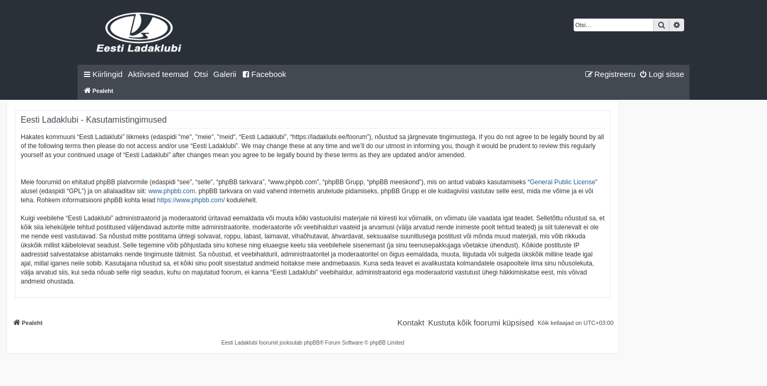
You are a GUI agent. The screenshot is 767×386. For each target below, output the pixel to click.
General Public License (562, 182)
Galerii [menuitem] (225, 74)
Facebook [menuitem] (264, 74)
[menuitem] (158, 74)
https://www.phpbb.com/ (191, 200)
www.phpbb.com (171, 191)
